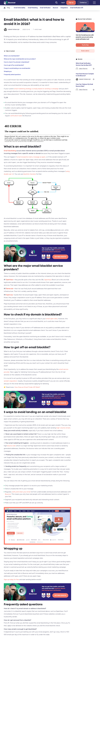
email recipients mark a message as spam (31, 157)
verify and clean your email (21, 492)
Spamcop (9, 295)
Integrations (65, 8)
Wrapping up (8, 71)
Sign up (71, 2)
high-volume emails (63, 428)
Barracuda (9, 288)
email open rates (52, 319)
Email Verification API (78, 8)
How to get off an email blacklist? (14, 65)
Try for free (85, 45)
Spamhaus (9, 280)
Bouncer (56, 8)
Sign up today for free (11, 579)
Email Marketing (33, 8)
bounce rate (11, 446)
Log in (63, 2)
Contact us (83, 2)
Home (4, 8)
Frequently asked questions (12, 74)
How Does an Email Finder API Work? (27, 387)
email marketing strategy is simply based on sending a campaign (36, 89)
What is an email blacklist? (12, 56)
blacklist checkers (29, 174)
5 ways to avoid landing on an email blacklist (17, 68)
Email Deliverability (19, 8)
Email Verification (45, 8)
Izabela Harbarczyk (13, 29)
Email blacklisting (10, 151)
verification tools (16, 116)
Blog (8, 8)
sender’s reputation (10, 381)
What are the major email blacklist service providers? (20, 59)
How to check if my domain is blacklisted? (16, 62)
